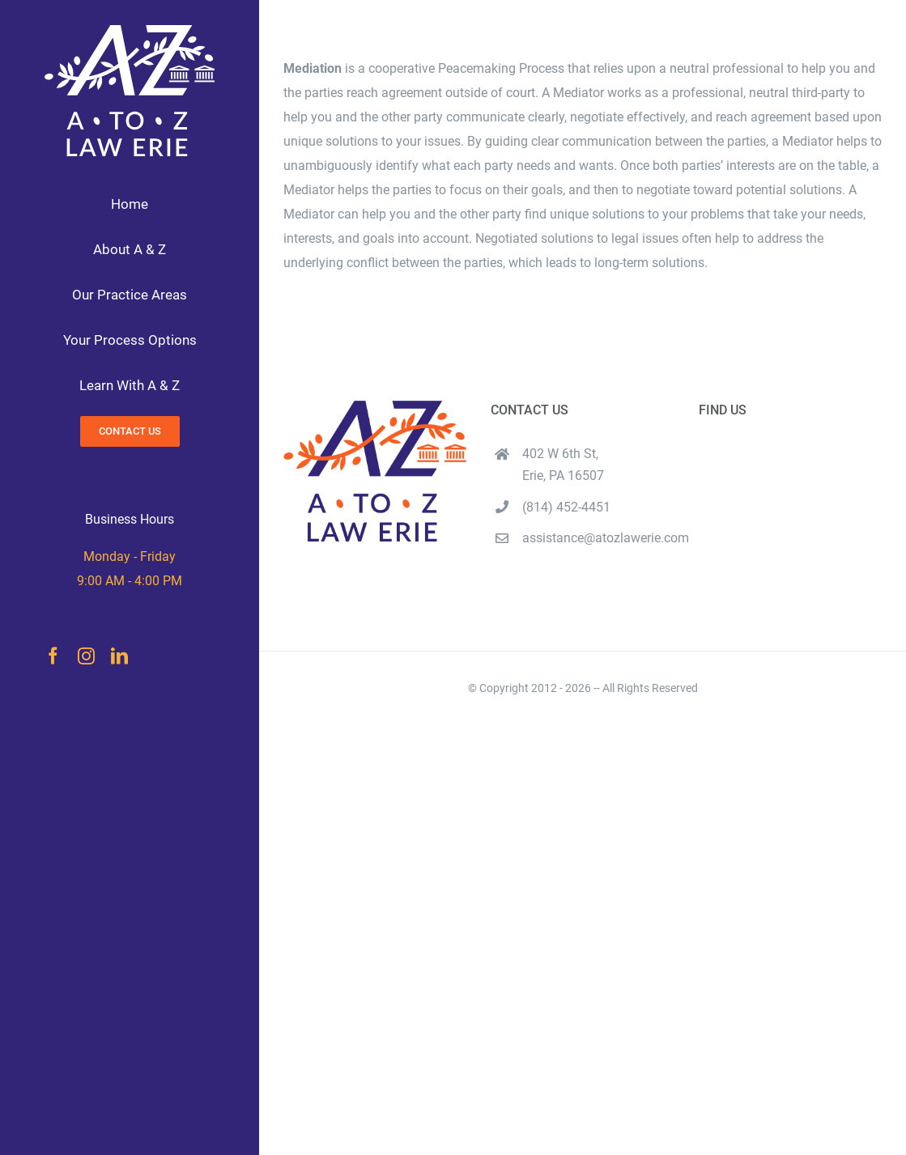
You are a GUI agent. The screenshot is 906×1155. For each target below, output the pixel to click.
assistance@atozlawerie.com (598, 538)
